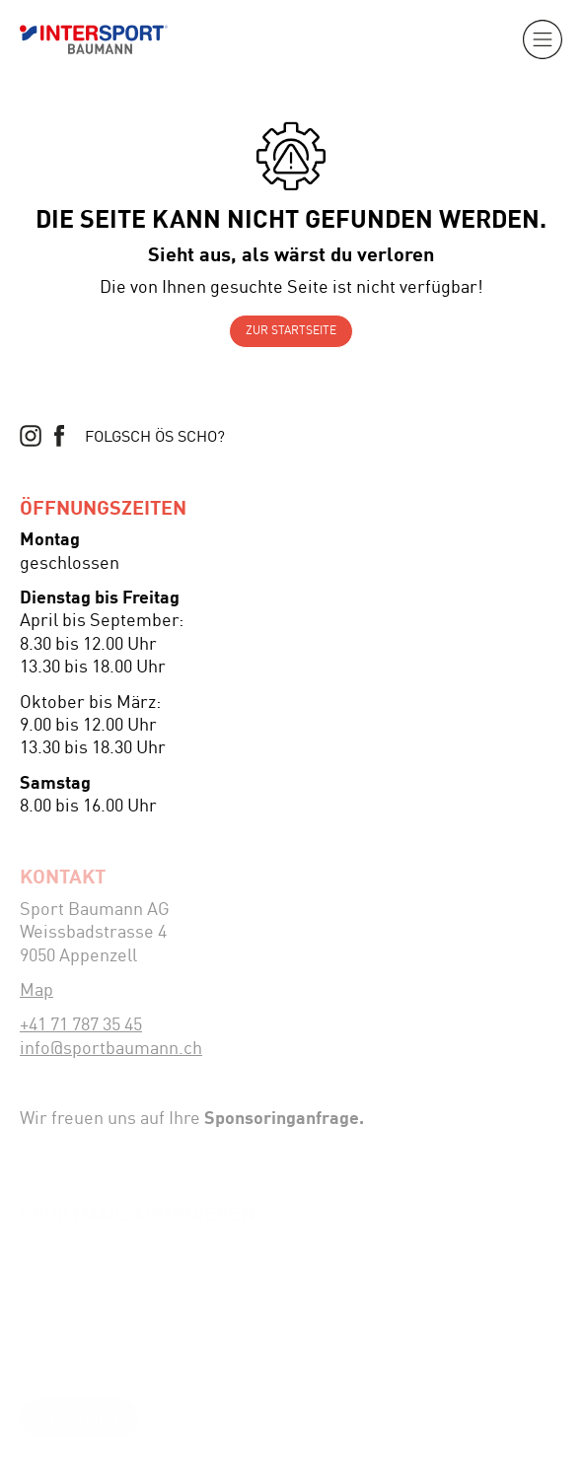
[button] (542, 39)
